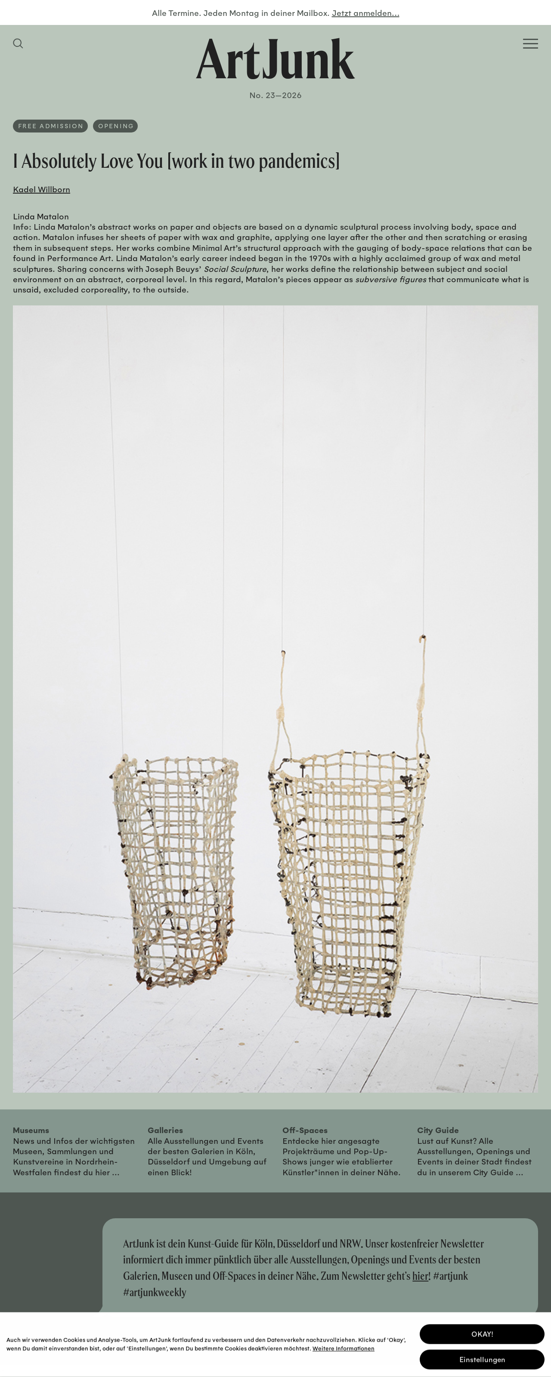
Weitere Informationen (344, 1346)
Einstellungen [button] (482, 1357)
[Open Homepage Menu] (530, 44)
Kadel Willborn (41, 189)
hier (420, 1275)
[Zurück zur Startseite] (275, 58)
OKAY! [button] (482, 1332)
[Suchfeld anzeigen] (19, 43)
